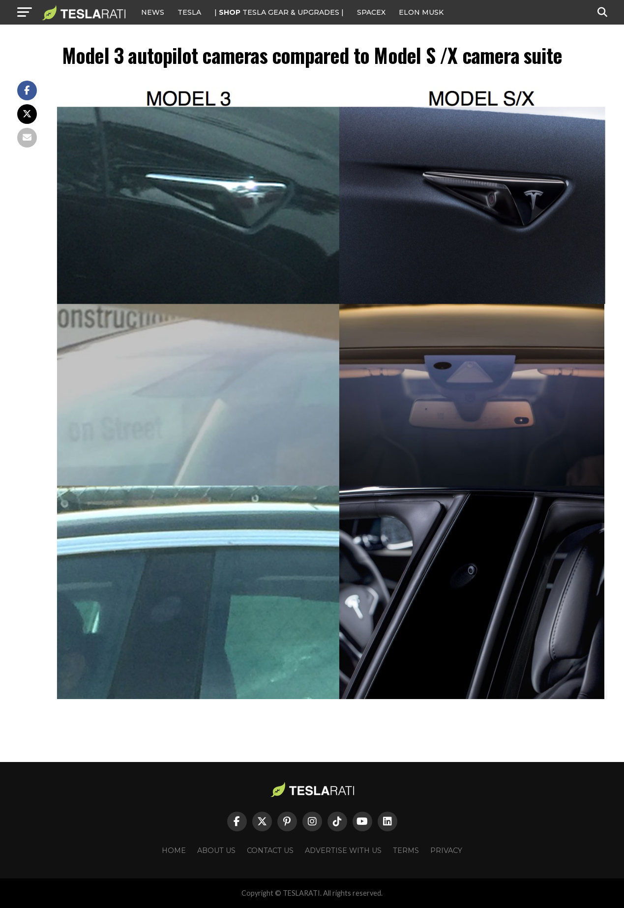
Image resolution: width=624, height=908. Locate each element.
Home (174, 850)
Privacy (446, 850)
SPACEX (371, 12)
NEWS (152, 12)
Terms (406, 850)
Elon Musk (421, 12)
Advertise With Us (343, 850)
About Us (216, 850)
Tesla (189, 12)
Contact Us (270, 850)
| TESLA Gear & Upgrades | (279, 12)
